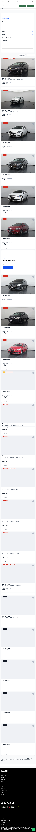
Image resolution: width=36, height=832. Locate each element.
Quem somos (3, 788)
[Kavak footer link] (4, 771)
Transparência (3, 822)
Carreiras (2, 792)
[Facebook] (2, 803)
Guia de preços (3, 790)
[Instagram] (5, 803)
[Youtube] (8, 803)
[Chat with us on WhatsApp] (33, 829)
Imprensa (3, 796)
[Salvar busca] (22, 55)
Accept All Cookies (22, 5)
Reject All (30, 5)
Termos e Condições (4, 818)
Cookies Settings (4, 5)
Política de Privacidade (5, 816)
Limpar (30, 16)
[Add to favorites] (33, 59)
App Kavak (3, 779)
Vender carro (3, 777)
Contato (2, 794)
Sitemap (2, 824)
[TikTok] (13, 803)
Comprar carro (3, 775)
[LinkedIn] (10, 803)
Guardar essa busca (8, 267)
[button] (5, 18)
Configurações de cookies (5, 820)
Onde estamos (3, 781)
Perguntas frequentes (5, 783)
